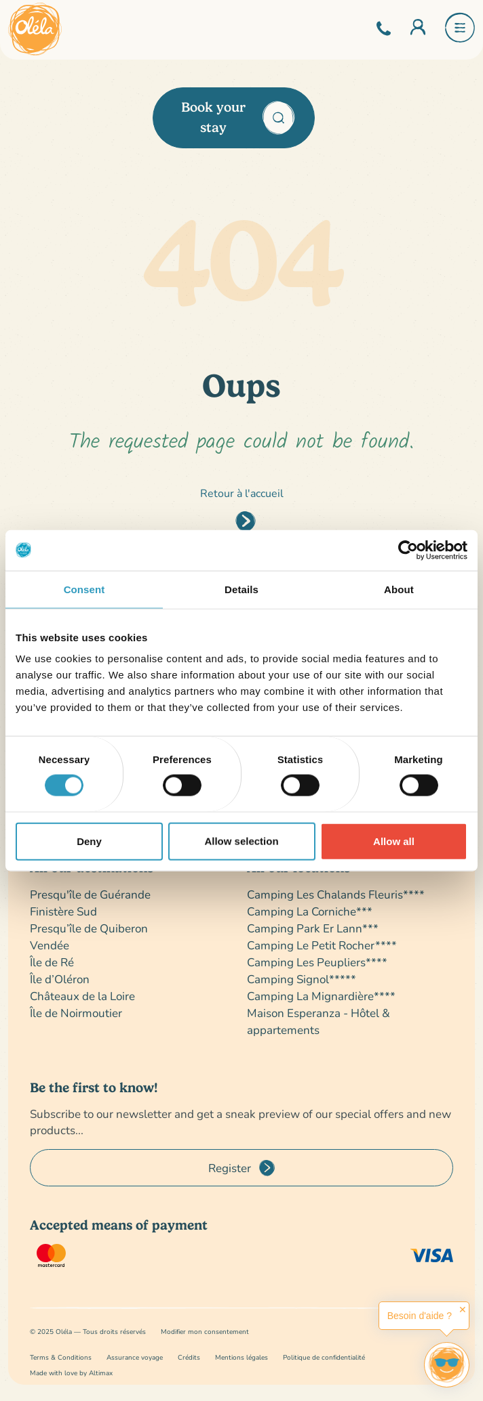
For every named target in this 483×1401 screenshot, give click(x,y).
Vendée (49, 945)
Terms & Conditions (61, 1357)
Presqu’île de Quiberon (89, 928)
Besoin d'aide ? (419, 1315)
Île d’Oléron (60, 979)
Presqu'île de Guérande (90, 894)
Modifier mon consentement (205, 1331)
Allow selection (241, 840)
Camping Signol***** (301, 979)
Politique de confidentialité (324, 1357)
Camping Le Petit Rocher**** (322, 945)
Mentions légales (241, 1357)
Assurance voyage (135, 1357)
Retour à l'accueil (242, 493)
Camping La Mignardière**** (321, 996)
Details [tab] (241, 589)
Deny (89, 840)
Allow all (393, 840)
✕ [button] (463, 1309)
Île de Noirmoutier (76, 1012)
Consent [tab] (84, 589)
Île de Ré (52, 962)
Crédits (189, 1357)
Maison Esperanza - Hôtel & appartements (318, 1021)
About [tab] (399, 589)
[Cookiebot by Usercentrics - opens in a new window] (408, 550)
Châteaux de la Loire (82, 996)
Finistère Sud (63, 911)
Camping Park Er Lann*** (313, 928)
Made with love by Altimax (71, 1372)
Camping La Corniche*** (309, 911)
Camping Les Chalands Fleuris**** (336, 894)
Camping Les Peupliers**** (317, 962)
